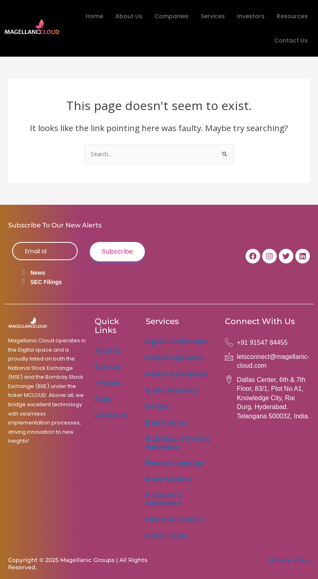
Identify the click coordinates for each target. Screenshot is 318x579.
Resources (292, 16)
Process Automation (174, 463)
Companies (172, 16)
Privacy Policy (290, 560)
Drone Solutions (169, 479)
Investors (251, 16)
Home (94, 16)
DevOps (157, 406)
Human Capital (167, 535)
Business (108, 366)
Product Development (177, 374)
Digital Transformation (177, 341)
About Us (128, 16)
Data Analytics (166, 422)
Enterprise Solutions (175, 519)
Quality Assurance (172, 390)
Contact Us (291, 40)
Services (213, 16)
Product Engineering (175, 357)
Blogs (103, 399)
